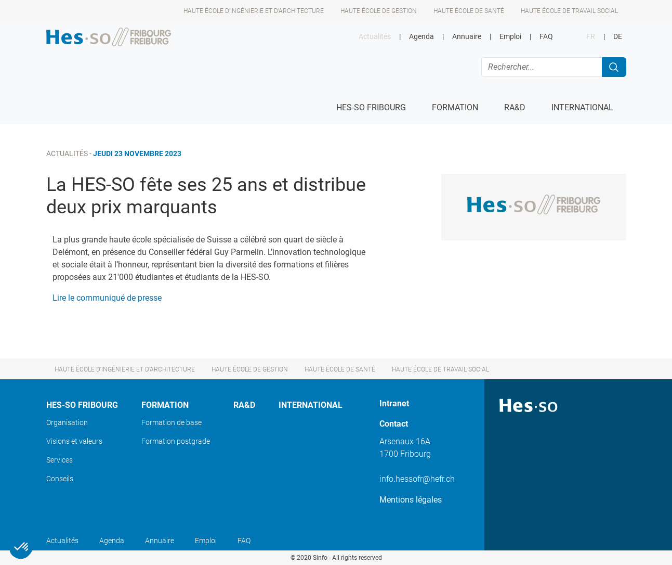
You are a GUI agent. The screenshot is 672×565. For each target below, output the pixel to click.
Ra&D (244, 405)
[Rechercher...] (541, 67)
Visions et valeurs (74, 441)
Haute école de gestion (378, 11)
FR (590, 36)
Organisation (67, 422)
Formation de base (171, 422)
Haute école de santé (468, 11)
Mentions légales (410, 500)
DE (617, 36)
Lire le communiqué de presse (107, 298)
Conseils (59, 478)
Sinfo (320, 557)
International (310, 405)
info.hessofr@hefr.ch (417, 479)
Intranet (394, 403)
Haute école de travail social (569, 11)
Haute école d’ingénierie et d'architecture (253, 11)
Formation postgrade (175, 441)
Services (59, 460)
